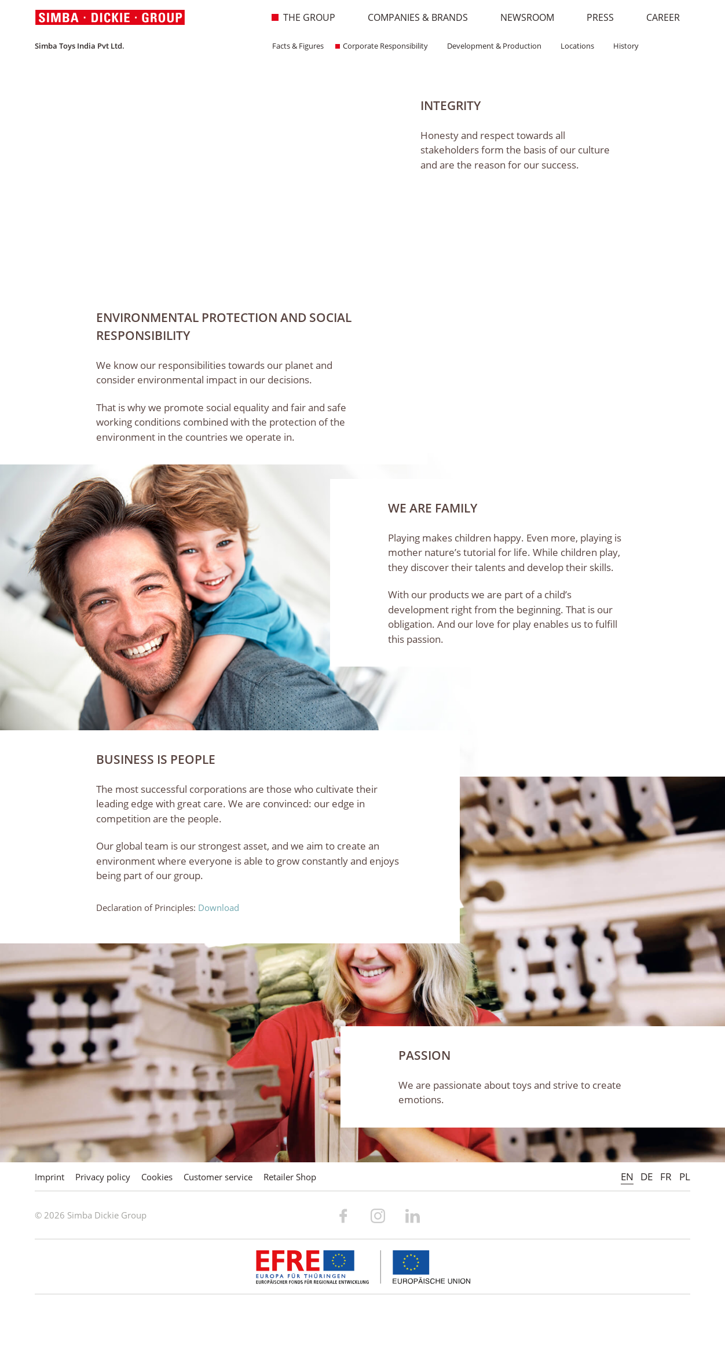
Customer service (218, 1177)
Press (594, 17)
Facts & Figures (294, 46)
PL (684, 1176)
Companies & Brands (412, 17)
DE (646, 1176)
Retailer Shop (289, 1177)
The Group (303, 17)
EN (627, 1176)
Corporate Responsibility (381, 46)
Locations (573, 46)
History (622, 46)
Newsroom (521, 17)
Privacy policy (102, 1177)
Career (657, 17)
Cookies (157, 1177)
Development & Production (490, 46)
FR (666, 1176)
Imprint (49, 1177)
